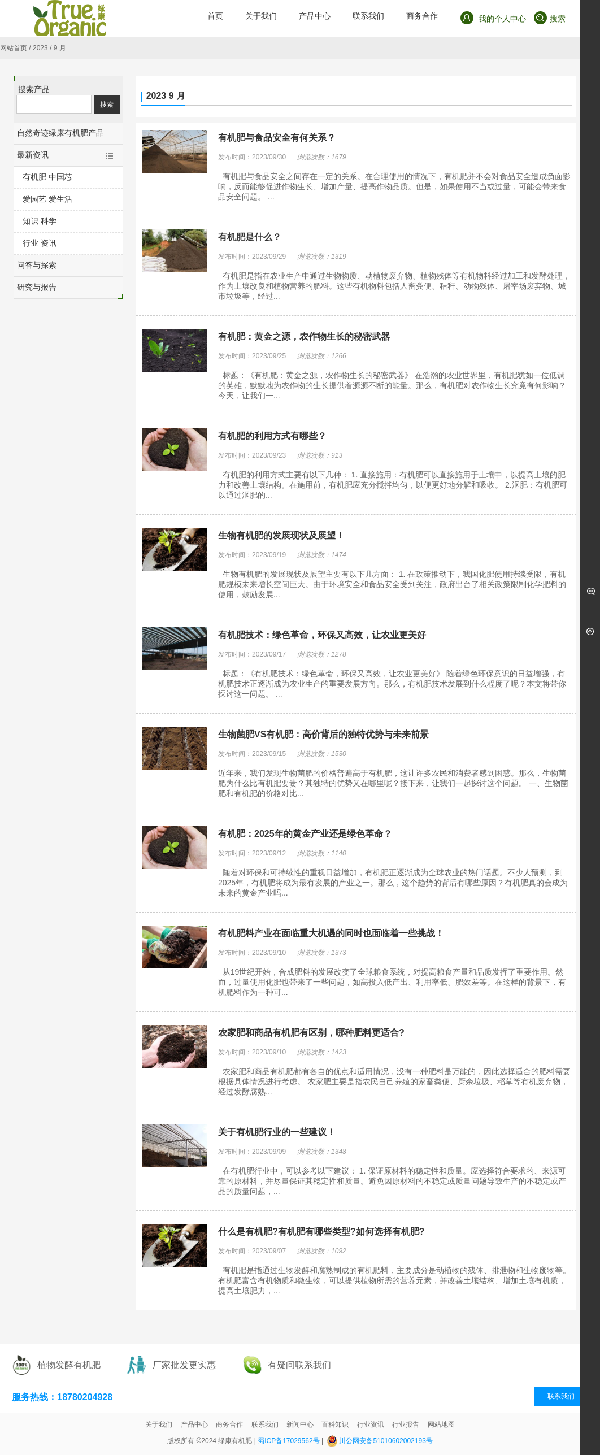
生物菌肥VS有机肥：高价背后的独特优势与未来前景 (323, 734)
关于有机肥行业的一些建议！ (277, 1132)
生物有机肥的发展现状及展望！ (281, 535)
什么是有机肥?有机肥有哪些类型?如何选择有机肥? (321, 1231)
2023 (40, 48)
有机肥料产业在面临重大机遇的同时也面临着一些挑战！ (331, 933)
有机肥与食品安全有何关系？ (277, 137)
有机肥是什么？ (249, 237)
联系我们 (561, 1396)
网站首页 (13, 48)
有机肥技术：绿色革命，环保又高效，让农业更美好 (322, 635)
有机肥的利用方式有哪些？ (272, 436)
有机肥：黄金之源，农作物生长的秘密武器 (304, 336)
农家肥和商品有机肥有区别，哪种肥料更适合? (311, 1032)
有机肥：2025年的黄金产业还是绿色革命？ (305, 834)
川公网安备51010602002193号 (385, 1441)
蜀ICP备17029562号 (288, 1441)
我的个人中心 (492, 17)
